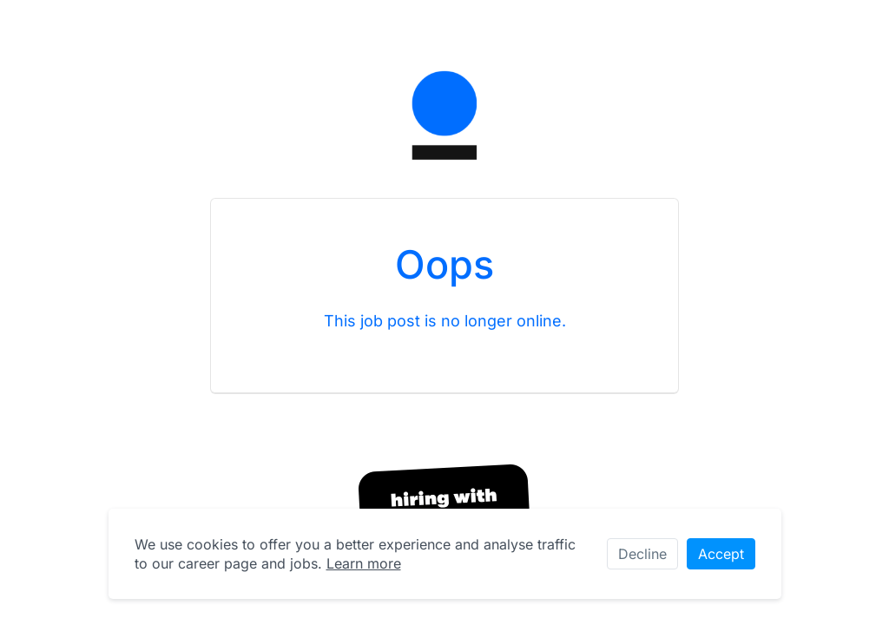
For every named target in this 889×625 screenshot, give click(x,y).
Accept (721, 553)
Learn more (363, 563)
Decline (642, 553)
